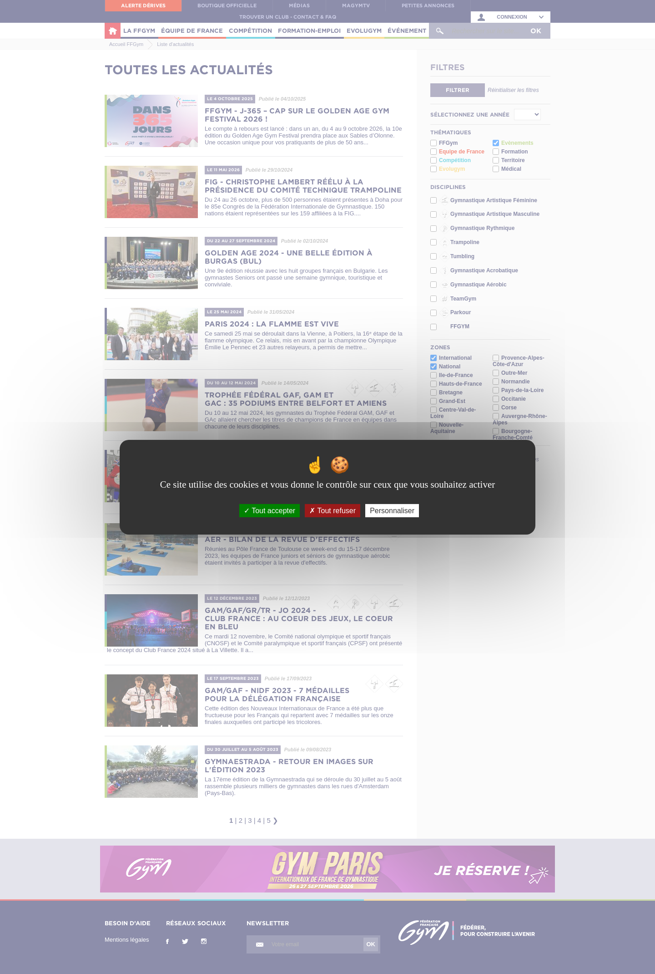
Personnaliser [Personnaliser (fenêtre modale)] (392, 510)
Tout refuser (332, 510)
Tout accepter (269, 510)
